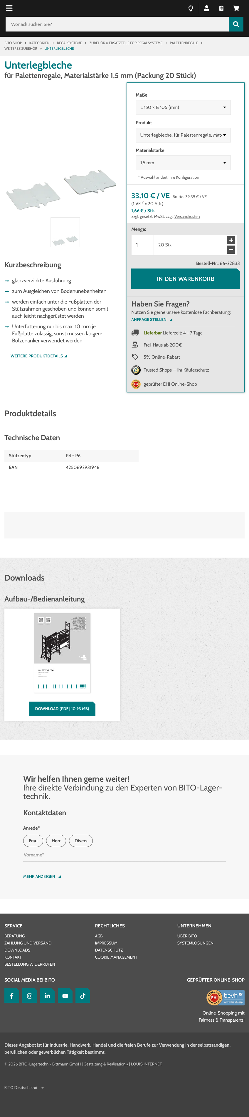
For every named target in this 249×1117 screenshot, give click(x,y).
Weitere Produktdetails (37, 356)
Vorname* (34, 855)
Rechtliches (110, 926)
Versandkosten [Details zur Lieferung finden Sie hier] (187, 216)
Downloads (17, 950)
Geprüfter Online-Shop (216, 980)
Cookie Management (116, 957)
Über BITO (187, 936)
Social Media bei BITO (29, 980)
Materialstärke (150, 150)
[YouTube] (64, 995)
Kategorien (39, 43)
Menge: (138, 229)
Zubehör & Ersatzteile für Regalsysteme (125, 43)
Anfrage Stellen (148, 319)
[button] (207, 8)
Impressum (106, 943)
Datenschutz (109, 950)
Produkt (144, 122)
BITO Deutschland (21, 1087)
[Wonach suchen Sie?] (117, 24)
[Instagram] (28, 995)
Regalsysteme (69, 43)
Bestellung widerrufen (29, 964)
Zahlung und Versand (27, 943)
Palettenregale (184, 43)
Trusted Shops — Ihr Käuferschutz (176, 370)
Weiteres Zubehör (20, 48)
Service (13, 926)
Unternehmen (194, 926)
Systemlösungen (195, 943)
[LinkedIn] (46, 995)
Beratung (14, 936)
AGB (98, 936)
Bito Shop (13, 43)
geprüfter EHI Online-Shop (170, 384)
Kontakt (13, 957)
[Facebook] (10, 995)
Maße (141, 95)
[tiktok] (81, 995)
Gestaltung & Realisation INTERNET (123, 1064)
